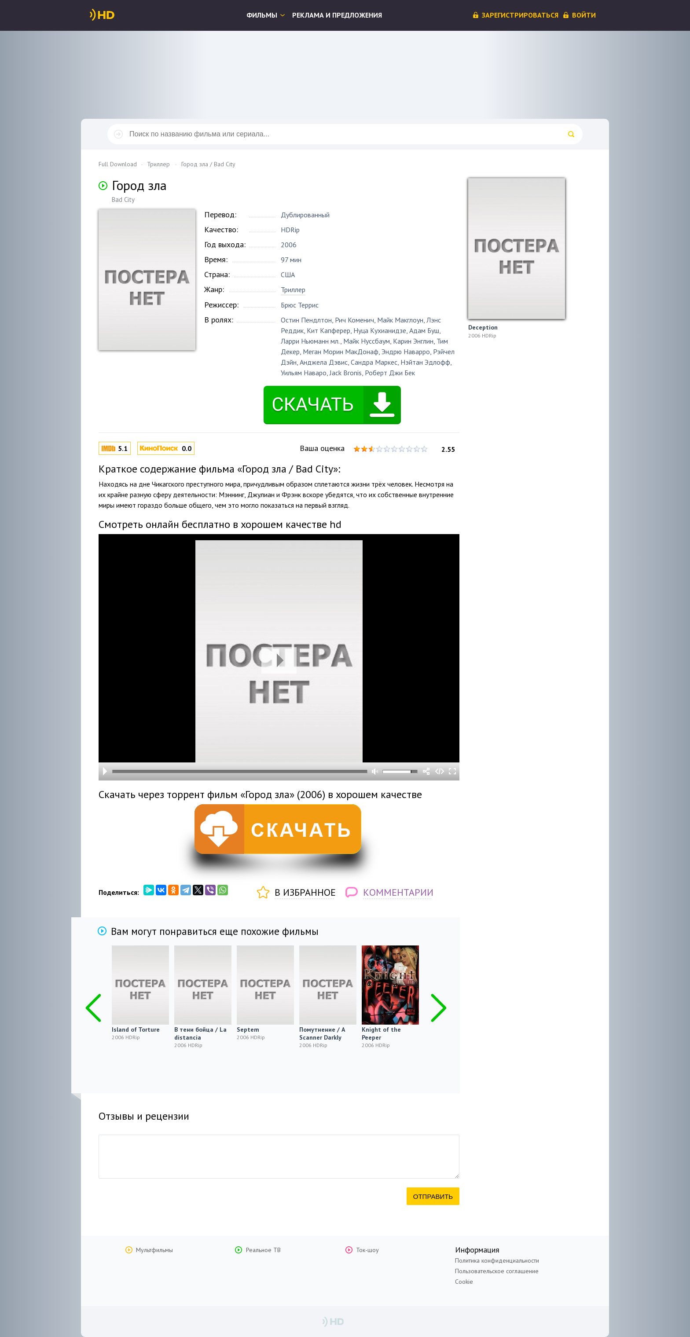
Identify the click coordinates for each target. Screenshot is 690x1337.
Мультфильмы (154, 1250)
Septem (248, 1029)
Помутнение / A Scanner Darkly (322, 1033)
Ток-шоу (367, 1250)
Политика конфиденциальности (497, 1260)
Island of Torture (136, 1029)
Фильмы (261, 15)
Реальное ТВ (263, 1250)
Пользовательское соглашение (497, 1271)
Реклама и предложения (337, 15)
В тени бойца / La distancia (200, 1033)
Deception (483, 327)
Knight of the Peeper (381, 1033)
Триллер (293, 289)
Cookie (464, 1282)
